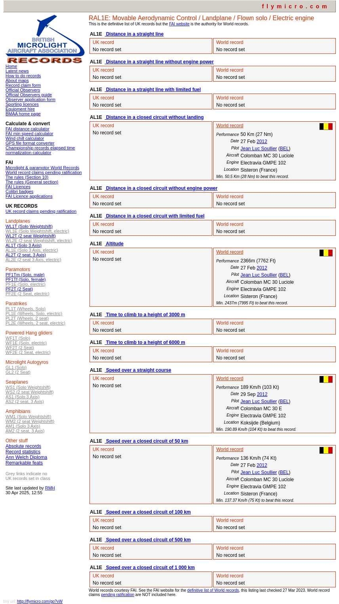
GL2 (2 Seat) (18, 372)
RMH (50, 487)
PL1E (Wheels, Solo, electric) (34, 313)
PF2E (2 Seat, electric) (28, 293)
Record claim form (23, 85)
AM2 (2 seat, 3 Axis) (25, 430)
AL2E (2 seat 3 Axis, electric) (33, 259)
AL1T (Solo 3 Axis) (24, 245)
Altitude (114, 244)
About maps (17, 80)
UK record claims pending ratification (41, 211)
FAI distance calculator (28, 128)
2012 (262, 141)
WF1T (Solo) (18, 338)
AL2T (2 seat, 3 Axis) (26, 254)
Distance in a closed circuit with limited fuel (154, 216)
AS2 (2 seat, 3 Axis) (25, 401)
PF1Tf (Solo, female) (26, 279)
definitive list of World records (213, 590)
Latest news (17, 71)
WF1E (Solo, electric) (26, 342)
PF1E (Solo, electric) (26, 284)
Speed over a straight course (138, 370)
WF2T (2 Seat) (20, 347)
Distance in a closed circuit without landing (154, 117)
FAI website (179, 24)
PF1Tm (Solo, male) (25, 274)
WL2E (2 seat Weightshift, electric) (39, 240)
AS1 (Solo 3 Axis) (23, 396)
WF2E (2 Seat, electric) (28, 352)
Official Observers (23, 90)
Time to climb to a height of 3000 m (145, 314)
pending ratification (117, 595)
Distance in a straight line (134, 34)
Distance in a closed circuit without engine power (161, 188)
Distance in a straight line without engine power (159, 62)
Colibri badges (19, 191)
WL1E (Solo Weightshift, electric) (37, 231)
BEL (284, 148)
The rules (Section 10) (27, 177)
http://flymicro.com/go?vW (40, 601)
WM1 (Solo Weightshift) (28, 416)
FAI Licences (18, 186)
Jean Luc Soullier (258, 148)
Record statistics (23, 452)
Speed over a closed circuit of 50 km (146, 441)
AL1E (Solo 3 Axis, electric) (32, 250)
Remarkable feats (24, 463)
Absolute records (23, 446)
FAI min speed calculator (29, 133)
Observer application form (30, 99)
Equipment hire (20, 109)
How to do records (23, 75)
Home (11, 66)
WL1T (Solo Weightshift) (29, 226)
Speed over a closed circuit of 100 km (147, 512)
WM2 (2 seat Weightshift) (30, 421)
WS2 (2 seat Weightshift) (29, 392)
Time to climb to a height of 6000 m (145, 342)
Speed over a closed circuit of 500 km (147, 540)
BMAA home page (23, 113)
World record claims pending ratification (44, 172)
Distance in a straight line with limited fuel (153, 89)
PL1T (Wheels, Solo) (26, 308)
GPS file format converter (30, 143)
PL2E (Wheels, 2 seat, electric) (35, 323)
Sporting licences (22, 104)
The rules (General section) (32, 182)
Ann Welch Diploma (26, 457)
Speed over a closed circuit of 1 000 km (149, 567)
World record (229, 125)
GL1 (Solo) (16, 367)
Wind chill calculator (25, 138)
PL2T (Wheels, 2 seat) (27, 318)
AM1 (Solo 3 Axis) (23, 426)
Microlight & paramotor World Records (42, 167)
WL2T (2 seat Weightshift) (31, 235)
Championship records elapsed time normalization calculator (40, 150)
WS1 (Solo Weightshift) (28, 387)
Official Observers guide (29, 94)
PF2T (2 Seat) (19, 289)
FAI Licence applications (29, 196)
